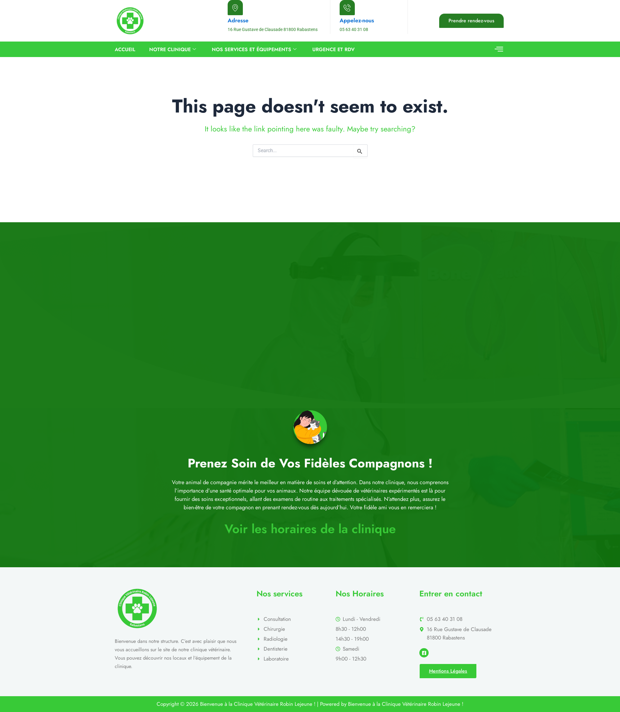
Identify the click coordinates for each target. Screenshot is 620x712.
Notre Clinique (172, 49)
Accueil (125, 49)
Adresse (238, 20)
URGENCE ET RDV (333, 49)
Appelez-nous (357, 20)
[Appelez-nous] (347, 7)
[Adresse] (235, 7)
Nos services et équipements (254, 49)
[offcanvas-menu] (499, 49)
